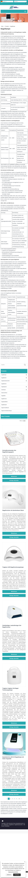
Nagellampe (12, 26)
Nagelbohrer (3, 377)
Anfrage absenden (14, 480)
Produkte (7, 26)
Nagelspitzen (4, 386)
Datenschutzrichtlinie (13, 872)
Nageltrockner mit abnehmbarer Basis (13, 510)
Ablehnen (9, 874)
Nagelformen (4, 398)
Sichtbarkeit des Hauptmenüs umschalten (25, 11)
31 (19, 798)
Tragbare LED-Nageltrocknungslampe (13, 567)
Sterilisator (3, 389)
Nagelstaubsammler (5, 380)
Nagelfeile (3, 395)
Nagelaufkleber (4, 401)
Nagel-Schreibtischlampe (6, 410)
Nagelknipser (4, 404)
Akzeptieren (16, 874)
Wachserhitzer (4, 392)
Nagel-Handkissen (5, 407)
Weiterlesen (14, 476)
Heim (2, 26)
